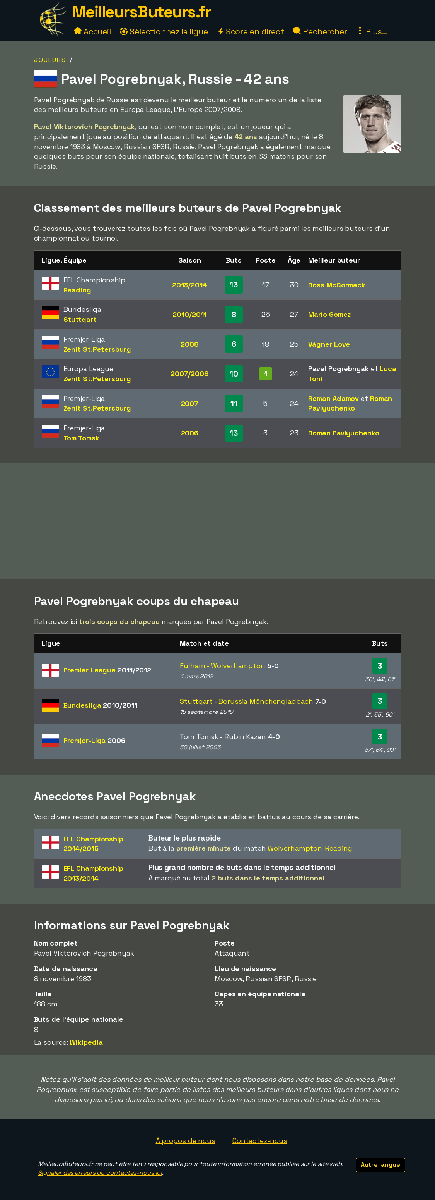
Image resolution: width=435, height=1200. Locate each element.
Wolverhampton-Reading (310, 848)
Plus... (372, 31)
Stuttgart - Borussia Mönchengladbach (246, 701)
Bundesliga (100, 705)
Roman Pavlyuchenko (343, 432)
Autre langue (380, 1164)
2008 (190, 344)
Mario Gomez (329, 314)
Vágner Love (329, 344)
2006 (190, 432)
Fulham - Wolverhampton (222, 665)
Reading (77, 289)
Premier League (107, 669)
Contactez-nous (259, 1140)
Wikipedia (86, 1042)
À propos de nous (185, 1140)
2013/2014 (189, 284)
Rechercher (320, 31)
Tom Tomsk (81, 437)
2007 (190, 403)
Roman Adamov (333, 398)
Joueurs (50, 60)
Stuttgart (80, 319)
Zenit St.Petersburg (97, 349)
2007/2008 (190, 373)
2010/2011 (189, 314)
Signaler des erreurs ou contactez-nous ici (100, 1173)
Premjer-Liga (94, 740)
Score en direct (250, 31)
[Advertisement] (217, 521)
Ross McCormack (336, 284)
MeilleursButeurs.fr (141, 12)
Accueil (92, 31)
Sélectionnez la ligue (164, 31)
